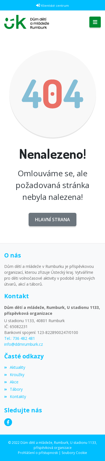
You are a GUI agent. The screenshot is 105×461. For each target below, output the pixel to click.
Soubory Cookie (74, 452)
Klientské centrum (55, 5)
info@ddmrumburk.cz (23, 344)
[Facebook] (8, 422)
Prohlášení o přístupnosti (38, 452)
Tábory (13, 389)
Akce (11, 382)
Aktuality (14, 367)
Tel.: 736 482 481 (19, 338)
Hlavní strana (52, 219)
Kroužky (14, 374)
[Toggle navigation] (95, 22)
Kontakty (15, 396)
